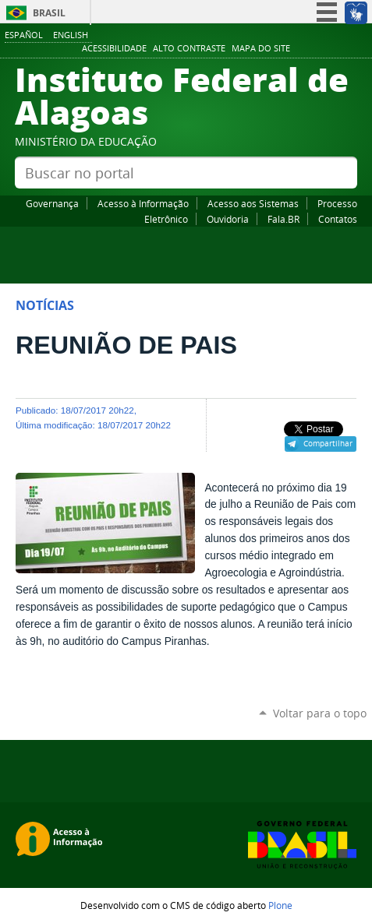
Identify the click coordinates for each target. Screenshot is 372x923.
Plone (280, 905)
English (70, 35)
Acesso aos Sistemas (253, 203)
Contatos (337, 219)
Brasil (49, 12)
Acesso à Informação (143, 203)
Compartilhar (328, 443)
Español (24, 35)
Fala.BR (283, 219)
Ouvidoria (228, 219)
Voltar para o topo (320, 713)
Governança (52, 203)
